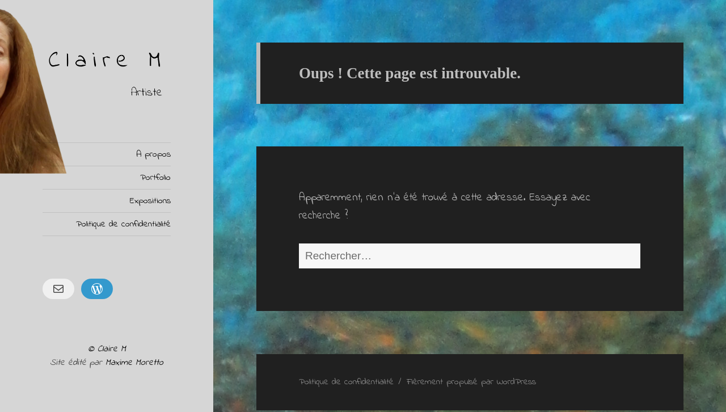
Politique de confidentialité (123, 224)
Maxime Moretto (134, 362)
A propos (153, 154)
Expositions (150, 201)
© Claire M (107, 349)
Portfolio (155, 177)
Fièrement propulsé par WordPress (471, 382)
